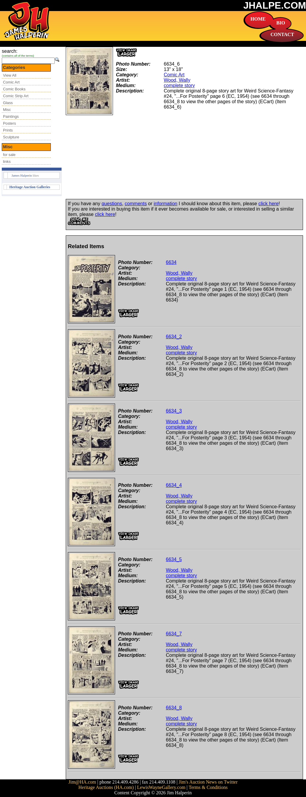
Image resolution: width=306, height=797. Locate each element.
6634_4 (174, 485)
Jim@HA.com (82, 781)
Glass (8, 103)
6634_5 (174, 559)
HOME (258, 18)
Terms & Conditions (208, 787)
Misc (7, 109)
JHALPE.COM (274, 5)
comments (136, 203)
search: (9, 51)
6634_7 (174, 633)
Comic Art (11, 82)
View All (9, 75)
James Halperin (21, 175)
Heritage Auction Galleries (29, 187)
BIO (280, 22)
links (7, 161)
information (165, 203)
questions (112, 203)
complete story (179, 85)
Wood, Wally (177, 80)
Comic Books (14, 89)
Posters (9, 123)
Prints (8, 130)
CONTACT (282, 34)
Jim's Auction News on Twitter (208, 781)
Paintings (11, 116)
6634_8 (174, 707)
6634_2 (174, 336)
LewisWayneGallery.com (161, 787)
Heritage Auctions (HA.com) (106, 787)
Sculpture (11, 137)
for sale (9, 154)
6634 (171, 262)
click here (268, 203)
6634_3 (174, 410)
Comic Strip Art (15, 96)
